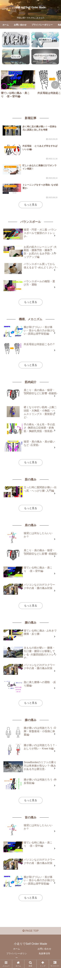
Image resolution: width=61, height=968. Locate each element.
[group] (18, 85)
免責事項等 (44, 953)
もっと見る (30, 204)
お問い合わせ (44, 948)
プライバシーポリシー (16, 955)
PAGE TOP (30, 930)
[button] (55, 85)
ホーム (16, 948)
